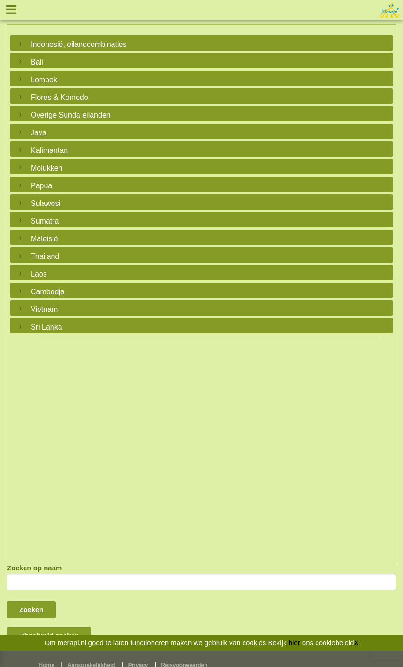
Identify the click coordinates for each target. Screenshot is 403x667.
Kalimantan (49, 150)
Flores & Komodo (59, 97)
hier (294, 643)
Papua (41, 186)
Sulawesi (45, 203)
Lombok (44, 80)
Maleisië (44, 239)
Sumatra (45, 221)
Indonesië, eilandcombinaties (78, 44)
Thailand (45, 256)
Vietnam (44, 309)
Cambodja (48, 292)
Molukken (46, 168)
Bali (37, 62)
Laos (39, 274)
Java (38, 133)
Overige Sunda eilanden (71, 115)
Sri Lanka (46, 327)
